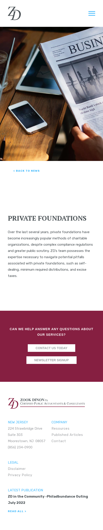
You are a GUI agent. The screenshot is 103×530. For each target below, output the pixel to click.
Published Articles (67, 435)
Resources (61, 429)
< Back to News (26, 170)
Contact (59, 441)
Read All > (17, 511)
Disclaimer (17, 469)
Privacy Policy (20, 475)
